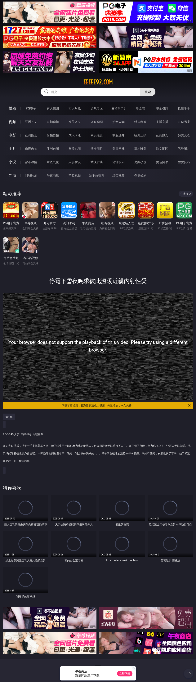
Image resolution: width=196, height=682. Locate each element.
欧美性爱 (97, 135)
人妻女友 (75, 162)
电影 (12, 135)
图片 (12, 148)
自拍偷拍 (53, 122)
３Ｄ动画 (97, 122)
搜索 (148, 92)
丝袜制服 (140, 122)
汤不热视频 (96, 175)
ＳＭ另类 (184, 122)
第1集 (9, 417)
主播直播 (162, 122)
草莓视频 (75, 175)
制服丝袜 (118, 135)
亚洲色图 (53, 148)
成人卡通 (75, 135)
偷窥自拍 (31, 148)
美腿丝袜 (118, 148)
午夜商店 (53, 175)
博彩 (12, 108)
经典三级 (140, 135)
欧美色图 (75, 148)
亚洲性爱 (31, 135)
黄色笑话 (162, 162)
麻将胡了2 (118, 108)
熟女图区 (162, 148)
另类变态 (184, 135)
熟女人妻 (118, 122)
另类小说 (140, 162)
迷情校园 (118, 162)
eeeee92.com (98, 82)
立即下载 (124, 673)
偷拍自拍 (53, 135)
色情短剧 (140, 175)
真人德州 (53, 108)
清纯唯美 (140, 148)
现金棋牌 (162, 108)
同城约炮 (31, 175)
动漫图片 (97, 148)
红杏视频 (118, 175)
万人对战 (75, 108)
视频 (12, 121)
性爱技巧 (184, 162)
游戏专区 (97, 108)
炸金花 (140, 108)
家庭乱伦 (53, 162)
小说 (12, 161)
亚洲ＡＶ (31, 122)
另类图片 (184, 148)
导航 (12, 175)
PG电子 (31, 108)
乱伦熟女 (162, 135)
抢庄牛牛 (184, 108)
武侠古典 (97, 162)
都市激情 (31, 162)
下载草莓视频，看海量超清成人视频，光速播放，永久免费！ (126, 405)
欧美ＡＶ (75, 122)
